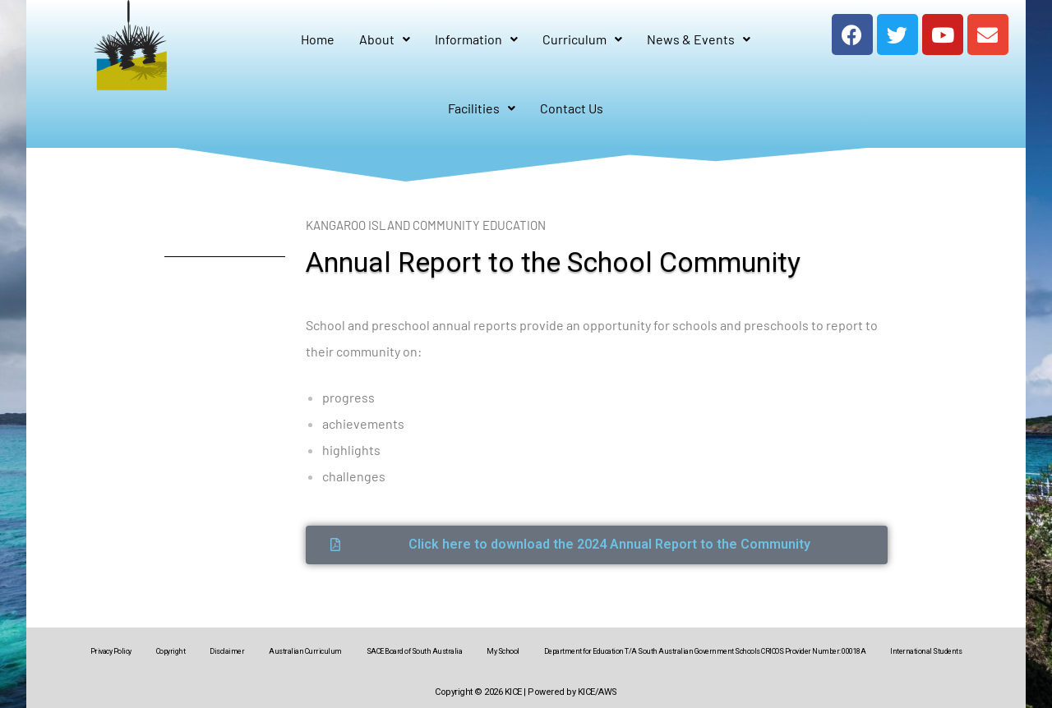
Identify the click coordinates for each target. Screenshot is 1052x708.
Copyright (171, 651)
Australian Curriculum (305, 651)
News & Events (698, 39)
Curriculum (582, 39)
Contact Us (571, 108)
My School (503, 651)
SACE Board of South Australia (415, 651)
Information (476, 39)
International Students (926, 651)
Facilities (481, 108)
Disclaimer (227, 651)
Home (318, 39)
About (384, 39)
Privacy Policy (111, 651)
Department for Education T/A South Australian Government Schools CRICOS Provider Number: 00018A (705, 651)
